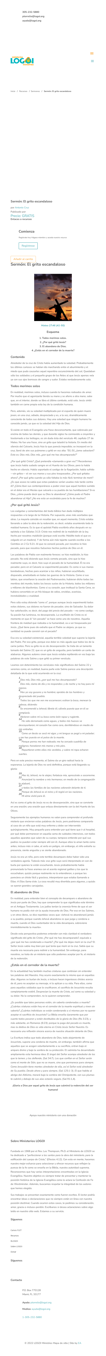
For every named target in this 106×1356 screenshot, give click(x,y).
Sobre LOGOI (16, 1246)
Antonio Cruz (22, 207)
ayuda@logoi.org (31, 20)
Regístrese (28, 246)
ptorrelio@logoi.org (33, 16)
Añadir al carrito (23, 259)
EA (79, 1343)
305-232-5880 (30, 12)
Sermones (35, 91)
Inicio (13, 91)
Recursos (23, 91)
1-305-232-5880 (32, 1317)
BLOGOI (14, 1241)
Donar (13, 1251)
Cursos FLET (16, 1230)
